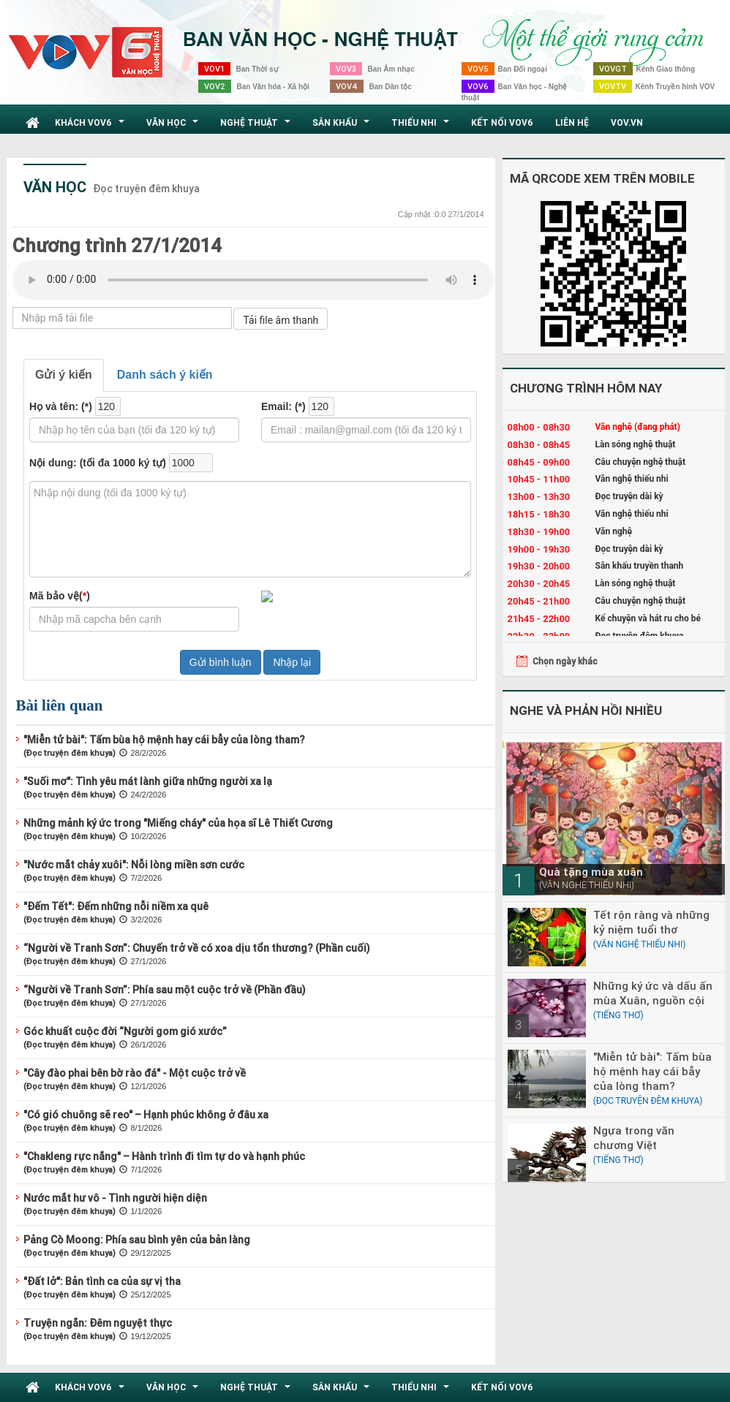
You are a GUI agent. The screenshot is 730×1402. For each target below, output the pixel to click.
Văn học (174, 126)
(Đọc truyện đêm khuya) (69, 753)
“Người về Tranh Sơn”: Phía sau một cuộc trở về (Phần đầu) (164, 989)
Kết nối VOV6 (502, 122)
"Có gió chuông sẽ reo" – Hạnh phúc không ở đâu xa (145, 1114)
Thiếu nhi (422, 126)
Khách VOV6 (91, 126)
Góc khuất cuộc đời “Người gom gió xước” (125, 1031)
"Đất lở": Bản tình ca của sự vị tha (102, 1281)
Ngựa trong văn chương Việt (633, 1138)
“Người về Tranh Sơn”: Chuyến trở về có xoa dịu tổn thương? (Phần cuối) (196, 948)
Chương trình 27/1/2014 (117, 245)
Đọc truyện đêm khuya (146, 188)
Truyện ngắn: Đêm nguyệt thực (97, 1323)
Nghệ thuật (257, 126)
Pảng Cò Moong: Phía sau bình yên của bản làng (136, 1239)
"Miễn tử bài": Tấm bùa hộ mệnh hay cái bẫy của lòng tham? (164, 739)
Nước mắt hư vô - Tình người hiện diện (115, 1198)
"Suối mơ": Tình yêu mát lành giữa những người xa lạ (147, 781)
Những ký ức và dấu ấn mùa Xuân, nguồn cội (652, 993)
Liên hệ (572, 122)
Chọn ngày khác (565, 661)
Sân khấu (342, 126)
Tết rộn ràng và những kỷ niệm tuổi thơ (651, 922)
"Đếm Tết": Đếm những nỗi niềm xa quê (115, 906)
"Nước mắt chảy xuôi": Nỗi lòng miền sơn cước (133, 864)
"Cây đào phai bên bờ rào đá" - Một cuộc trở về (134, 1073)
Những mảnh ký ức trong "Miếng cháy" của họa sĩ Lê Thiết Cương (178, 823)
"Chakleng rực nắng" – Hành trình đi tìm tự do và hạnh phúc (164, 1156)
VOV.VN (627, 122)
